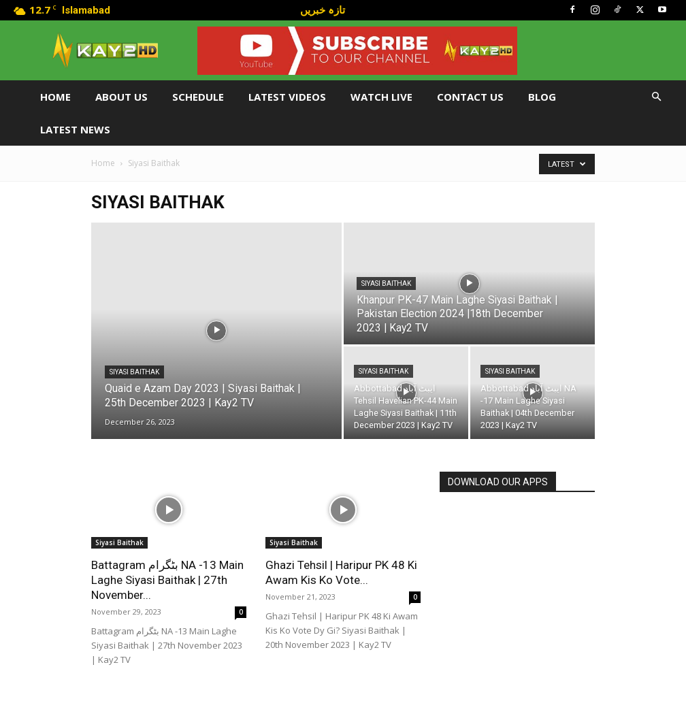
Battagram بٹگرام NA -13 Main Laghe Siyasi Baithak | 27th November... (167, 580)
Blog (542, 96)
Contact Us (470, 96)
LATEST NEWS (75, 129)
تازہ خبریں (322, 9)
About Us (121, 96)
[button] (656, 97)
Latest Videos (287, 96)
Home (55, 96)
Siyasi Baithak (134, 372)
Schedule (198, 96)
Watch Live (381, 96)
